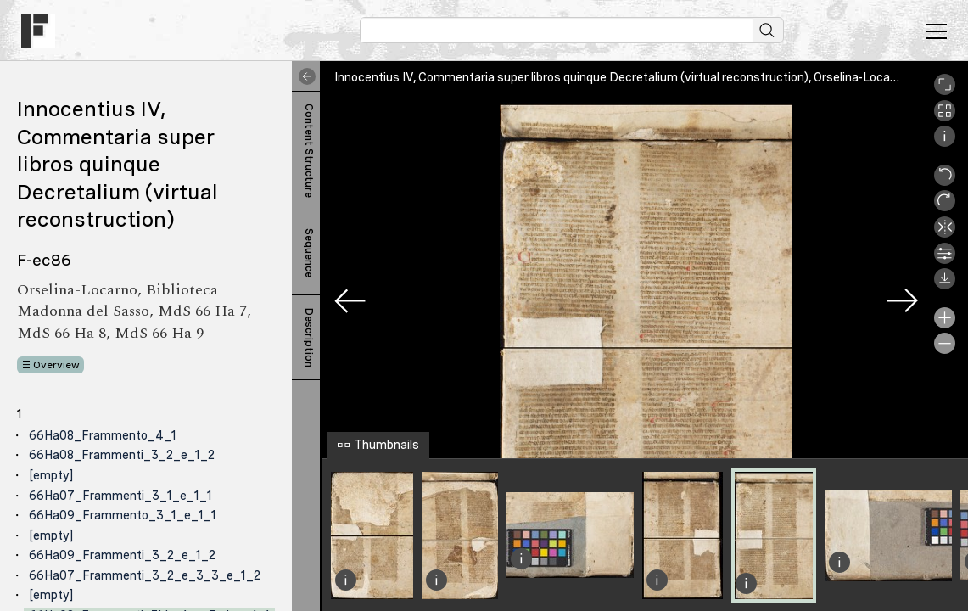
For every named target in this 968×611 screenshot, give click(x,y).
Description (309, 337)
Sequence (309, 252)
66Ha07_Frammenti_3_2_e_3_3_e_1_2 (144, 575)
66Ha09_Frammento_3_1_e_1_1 (122, 515)
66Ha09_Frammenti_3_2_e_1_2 (122, 555)
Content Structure (309, 151)
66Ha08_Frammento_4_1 (102, 435)
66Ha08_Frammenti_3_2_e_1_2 (122, 455)
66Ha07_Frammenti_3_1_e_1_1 (120, 495)
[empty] (51, 475)
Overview (56, 365)
